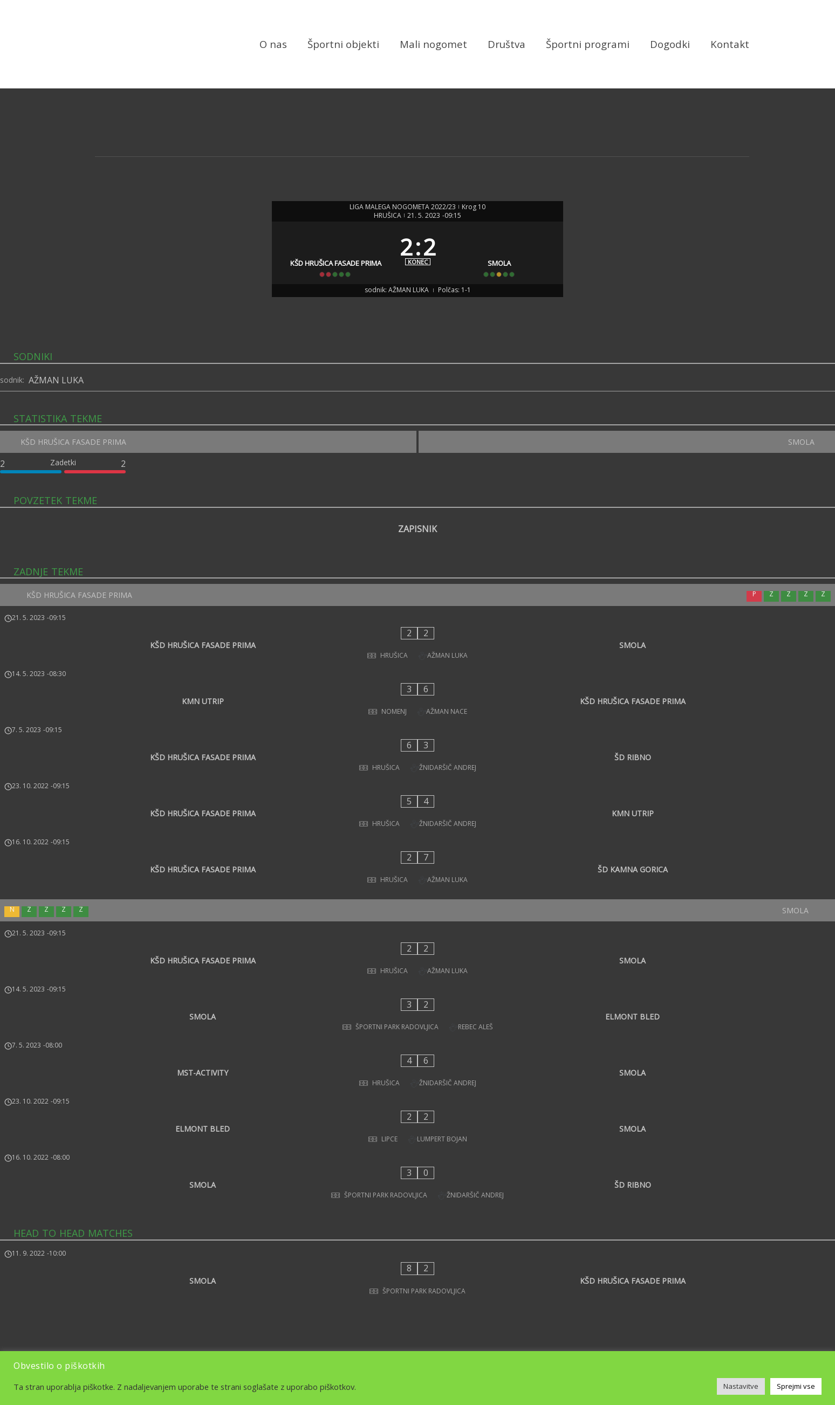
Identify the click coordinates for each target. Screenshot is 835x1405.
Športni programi (587, 44)
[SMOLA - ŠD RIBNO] (417, 1033)
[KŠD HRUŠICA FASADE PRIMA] (332, 270)
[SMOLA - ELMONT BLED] (417, 926)
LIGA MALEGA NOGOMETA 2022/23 (403, 208)
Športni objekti (343, 44)
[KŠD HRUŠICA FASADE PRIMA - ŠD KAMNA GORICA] (417, 814)
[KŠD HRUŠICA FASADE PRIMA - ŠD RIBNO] (417, 743)
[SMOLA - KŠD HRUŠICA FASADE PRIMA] (417, 1108)
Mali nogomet (433, 44)
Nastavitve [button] (740, 1386)
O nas (273, 44)
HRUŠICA (387, 216)
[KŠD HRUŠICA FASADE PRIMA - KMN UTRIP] (417, 779)
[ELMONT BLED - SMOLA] (417, 997)
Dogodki (670, 44)
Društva (506, 44)
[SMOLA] (503, 270)
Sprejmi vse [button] (796, 1386)
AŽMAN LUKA (56, 413)
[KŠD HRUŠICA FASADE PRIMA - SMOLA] (417, 672)
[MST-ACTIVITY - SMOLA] (417, 962)
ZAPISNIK (417, 568)
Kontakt (729, 44)
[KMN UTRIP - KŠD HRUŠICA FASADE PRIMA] (417, 708)
